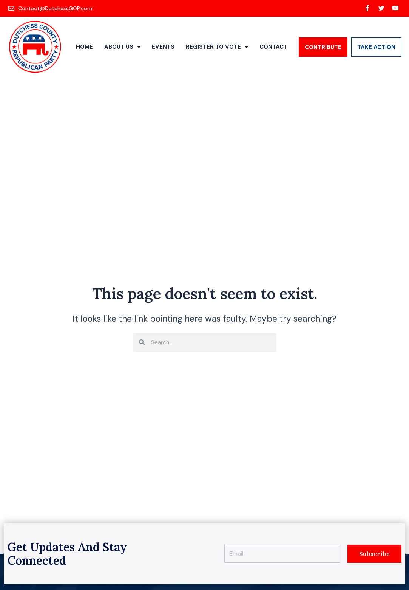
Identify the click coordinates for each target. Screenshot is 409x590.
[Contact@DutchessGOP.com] (51, 8)
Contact (273, 47)
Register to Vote (217, 47)
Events (163, 47)
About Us (122, 47)
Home (84, 47)
